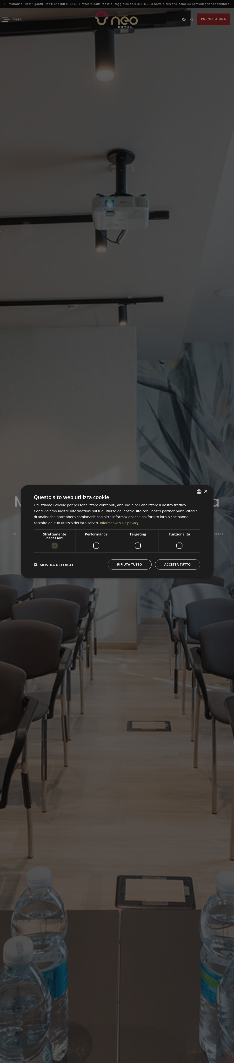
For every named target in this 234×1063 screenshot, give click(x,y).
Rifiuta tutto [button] (127, 564)
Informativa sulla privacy (120, 522)
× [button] (205, 491)
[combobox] (199, 491)
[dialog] (117, 531)
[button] (53, 564)
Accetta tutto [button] (177, 564)
